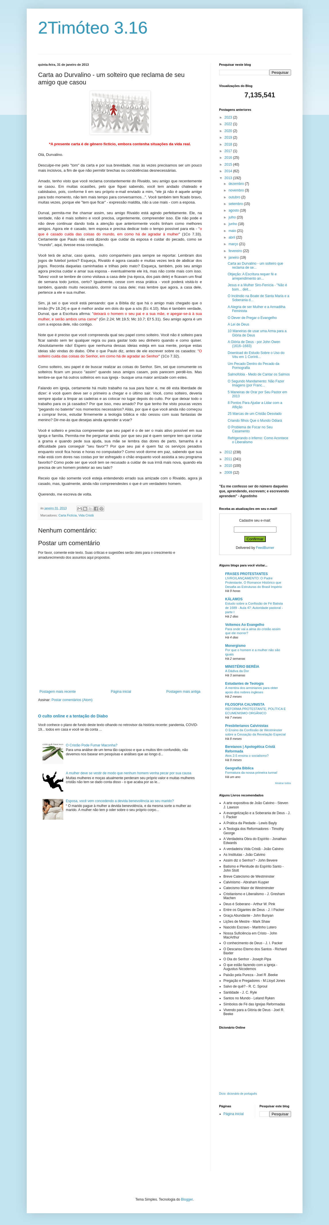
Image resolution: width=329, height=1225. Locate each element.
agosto (234, 210)
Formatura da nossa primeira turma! (251, 772)
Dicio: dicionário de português (238, 1093)
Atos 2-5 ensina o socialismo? (247, 755)
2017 (228, 151)
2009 (228, 473)
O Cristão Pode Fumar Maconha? (91, 745)
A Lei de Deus (238, 324)
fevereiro (235, 251)
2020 (228, 131)
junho (233, 224)
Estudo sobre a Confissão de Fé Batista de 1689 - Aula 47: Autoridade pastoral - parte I (254, 608)
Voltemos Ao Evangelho (244, 625)
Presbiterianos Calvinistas (246, 726)
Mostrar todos (283, 783)
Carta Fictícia (68, 515)
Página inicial (121, 692)
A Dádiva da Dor (237, 671)
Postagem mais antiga (183, 692)
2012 (228, 452)
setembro (236, 204)
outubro (234, 197)
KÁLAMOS (234, 599)
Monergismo (235, 646)
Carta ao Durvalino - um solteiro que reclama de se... (255, 266)
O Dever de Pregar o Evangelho (252, 318)
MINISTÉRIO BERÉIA (242, 667)
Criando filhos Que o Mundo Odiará (255, 421)
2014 (228, 171)
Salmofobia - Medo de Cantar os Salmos (259, 374)
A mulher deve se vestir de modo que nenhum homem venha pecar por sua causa (128, 773)
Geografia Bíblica (239, 768)
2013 (228, 178)
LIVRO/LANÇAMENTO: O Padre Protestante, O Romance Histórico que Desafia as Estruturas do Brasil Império (253, 582)
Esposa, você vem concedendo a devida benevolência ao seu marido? (120, 801)
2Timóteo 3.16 (93, 27)
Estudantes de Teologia (244, 684)
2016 (228, 158)
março (233, 244)
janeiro (234, 258)
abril (232, 237)
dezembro (236, 184)
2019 (228, 138)
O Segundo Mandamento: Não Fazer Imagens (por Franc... (256, 383)
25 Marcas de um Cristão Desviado (254, 414)
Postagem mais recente (58, 692)
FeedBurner (265, 548)
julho (232, 217)
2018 (228, 144)
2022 (228, 124)
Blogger (187, 1199)
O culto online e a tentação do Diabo (73, 716)
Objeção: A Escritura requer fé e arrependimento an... (252, 276)
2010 (228, 466)
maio (232, 231)
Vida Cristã (86, 515)
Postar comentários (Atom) (72, 700)
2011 (228, 459)
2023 (228, 117)
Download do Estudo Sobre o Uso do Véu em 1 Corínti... (256, 355)
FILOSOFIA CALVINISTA (245, 705)
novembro (236, 190)
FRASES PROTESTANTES (246, 574)
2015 (228, 164)
